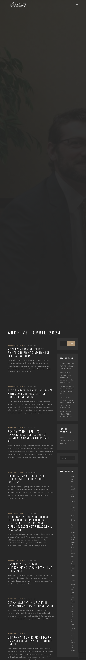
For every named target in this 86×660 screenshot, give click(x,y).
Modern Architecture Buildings (67, 442)
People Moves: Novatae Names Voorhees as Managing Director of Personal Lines (67, 377)
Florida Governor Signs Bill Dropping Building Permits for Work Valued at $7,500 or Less (67, 403)
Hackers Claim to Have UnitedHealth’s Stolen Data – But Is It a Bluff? (30, 567)
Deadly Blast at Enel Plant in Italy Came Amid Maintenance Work (31, 604)
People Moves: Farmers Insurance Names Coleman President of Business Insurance (30, 393)
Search (71, 343)
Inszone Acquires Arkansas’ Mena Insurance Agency (66, 413)
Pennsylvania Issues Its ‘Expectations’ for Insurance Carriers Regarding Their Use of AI (29, 436)
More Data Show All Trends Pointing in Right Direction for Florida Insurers (29, 352)
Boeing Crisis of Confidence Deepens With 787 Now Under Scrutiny (27, 479)
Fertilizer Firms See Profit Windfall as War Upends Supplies (67, 366)
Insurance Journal (15, 345)
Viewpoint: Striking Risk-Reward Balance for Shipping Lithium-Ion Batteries (30, 640)
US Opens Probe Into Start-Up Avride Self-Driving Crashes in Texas (67, 390)
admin (62, 438)
